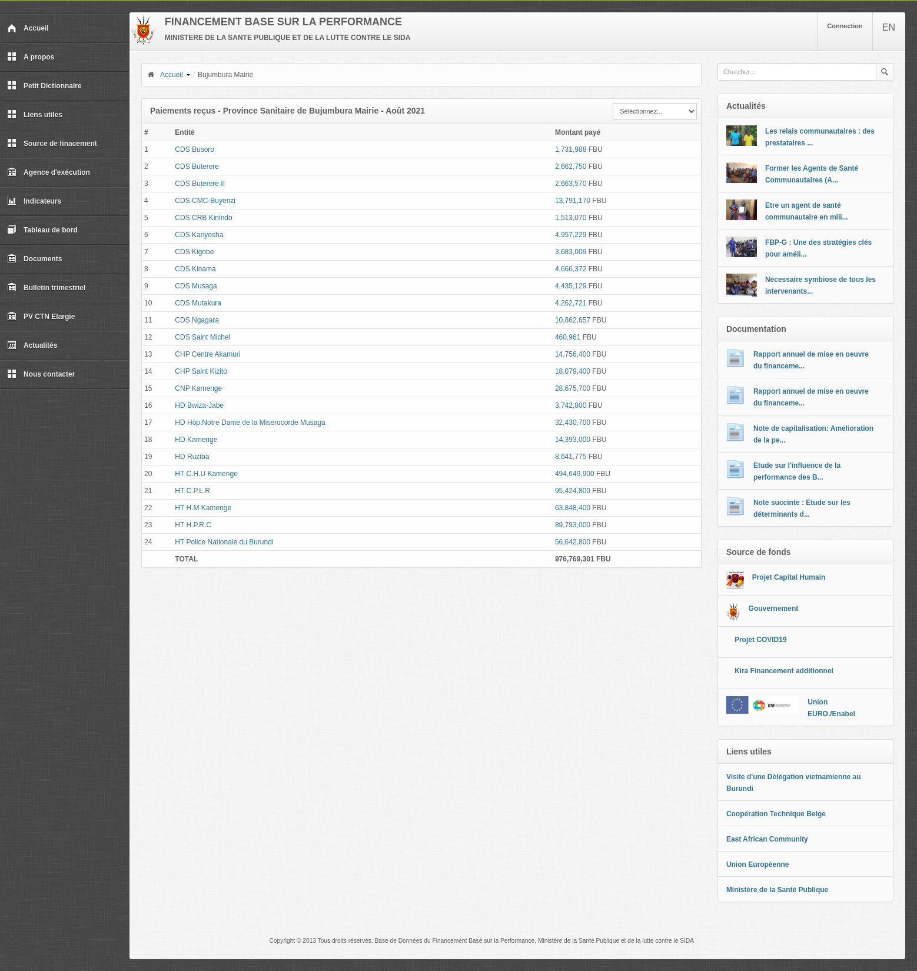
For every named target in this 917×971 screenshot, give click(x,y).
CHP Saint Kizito (201, 371)
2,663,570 (570, 183)
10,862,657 (572, 320)
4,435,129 (570, 286)
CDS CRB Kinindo (203, 218)
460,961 (567, 337)
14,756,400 (572, 354)
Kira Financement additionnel (784, 671)
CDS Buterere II (200, 183)
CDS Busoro (194, 149)
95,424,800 (572, 491)
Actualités (32, 345)
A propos (30, 57)
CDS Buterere (197, 166)
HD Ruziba (192, 457)
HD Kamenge (196, 439)
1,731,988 (570, 149)
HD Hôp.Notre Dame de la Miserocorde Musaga (250, 422)
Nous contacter (41, 374)
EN (888, 27)
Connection (845, 25)
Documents (34, 259)
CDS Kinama (195, 269)
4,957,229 (570, 235)
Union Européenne (757, 864)
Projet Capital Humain (789, 577)
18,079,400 (572, 371)
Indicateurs (34, 201)
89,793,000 (572, 525)
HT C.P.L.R (192, 491)
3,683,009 (570, 252)
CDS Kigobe (194, 252)
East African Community (767, 839)
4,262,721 (570, 303)
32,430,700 (572, 422)
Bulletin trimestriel (46, 287)
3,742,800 (570, 405)
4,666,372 (570, 269)
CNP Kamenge (198, 388)
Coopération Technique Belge (776, 814)
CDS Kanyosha (199, 235)
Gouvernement (774, 608)
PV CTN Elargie (41, 316)
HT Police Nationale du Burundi (224, 542)
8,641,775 (570, 457)
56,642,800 (572, 542)
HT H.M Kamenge (203, 508)
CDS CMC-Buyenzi (205, 201)
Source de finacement (52, 143)
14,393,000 (572, 439)
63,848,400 (572, 508)
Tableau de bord (42, 230)
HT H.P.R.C (193, 525)
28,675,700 (572, 388)
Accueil (28, 28)
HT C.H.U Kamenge (206, 474)
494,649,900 (574, 474)
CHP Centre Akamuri (207, 354)
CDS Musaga (196, 286)
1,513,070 (570, 218)
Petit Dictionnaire (44, 86)
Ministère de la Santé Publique (777, 890)
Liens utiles (34, 114)
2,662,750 (570, 166)
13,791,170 (572, 201)
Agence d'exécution (48, 172)
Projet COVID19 (761, 640)
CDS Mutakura (198, 303)
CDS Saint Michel (202, 337)
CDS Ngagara (197, 320)
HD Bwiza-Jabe (199, 405)
